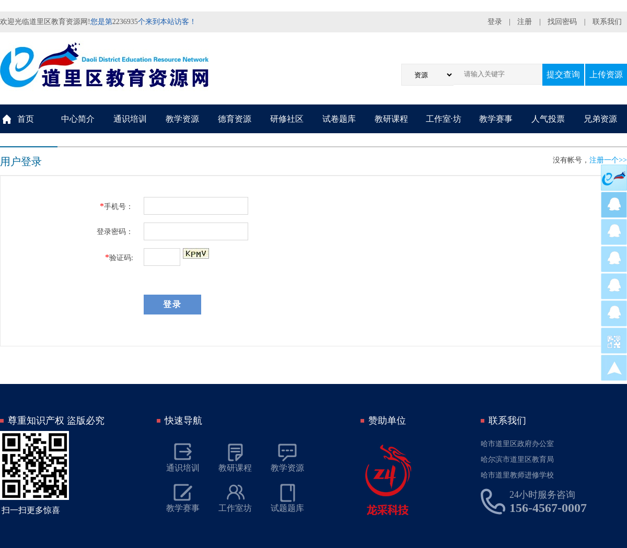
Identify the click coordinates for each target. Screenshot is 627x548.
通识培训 (130, 118)
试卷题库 (339, 118)
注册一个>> (608, 160)
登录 (494, 22)
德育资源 (234, 118)
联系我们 (607, 22)
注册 (524, 22)
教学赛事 (496, 118)
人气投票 (548, 118)
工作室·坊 (443, 118)
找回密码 (562, 22)
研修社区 (287, 118)
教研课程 (391, 118)
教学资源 (182, 118)
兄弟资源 (600, 118)
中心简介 (78, 118)
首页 (25, 118)
